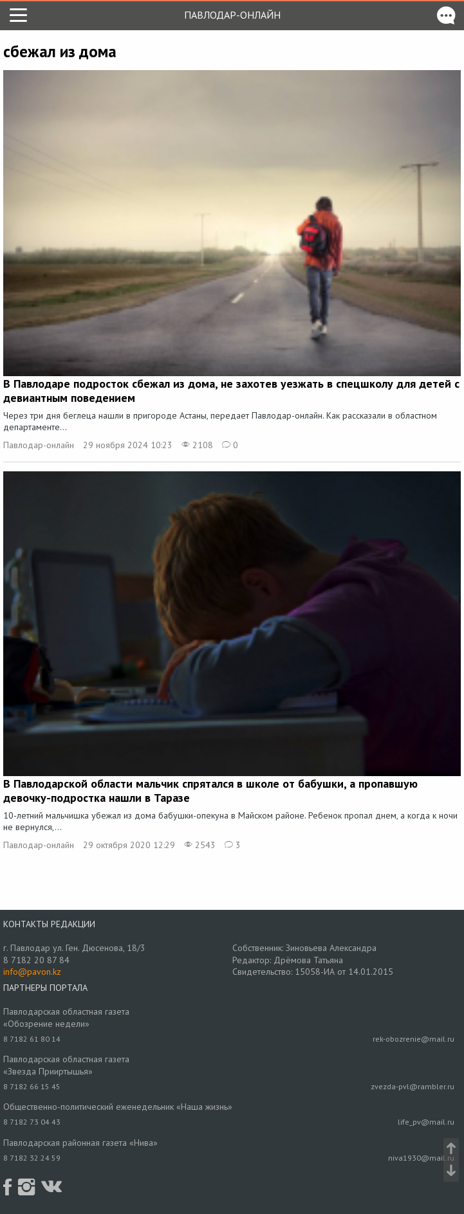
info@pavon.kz (32, 971)
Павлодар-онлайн (232, 14)
